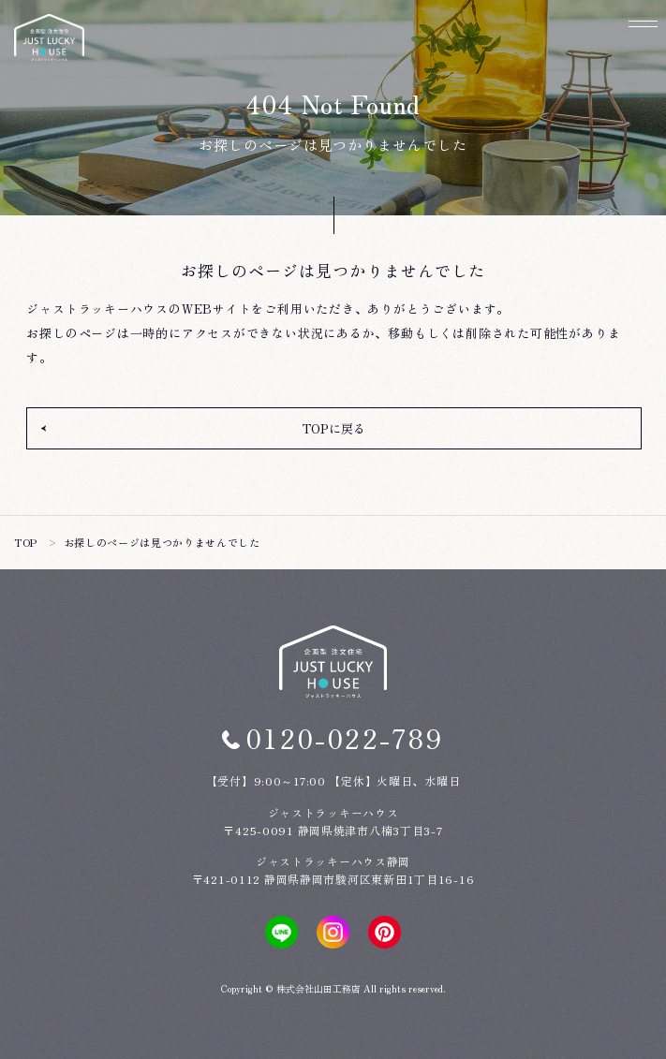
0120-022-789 (344, 738)
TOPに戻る (334, 428)
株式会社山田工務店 (318, 988)
